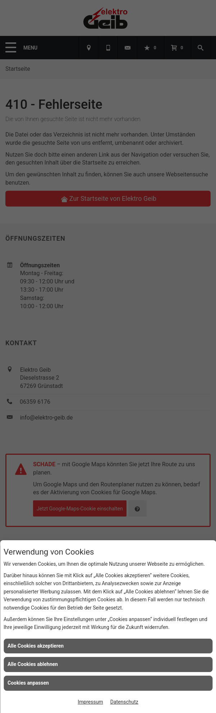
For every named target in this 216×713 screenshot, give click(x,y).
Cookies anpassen (28, 683)
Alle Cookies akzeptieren (36, 646)
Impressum (90, 702)
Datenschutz (124, 702)
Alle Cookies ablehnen (33, 664)
